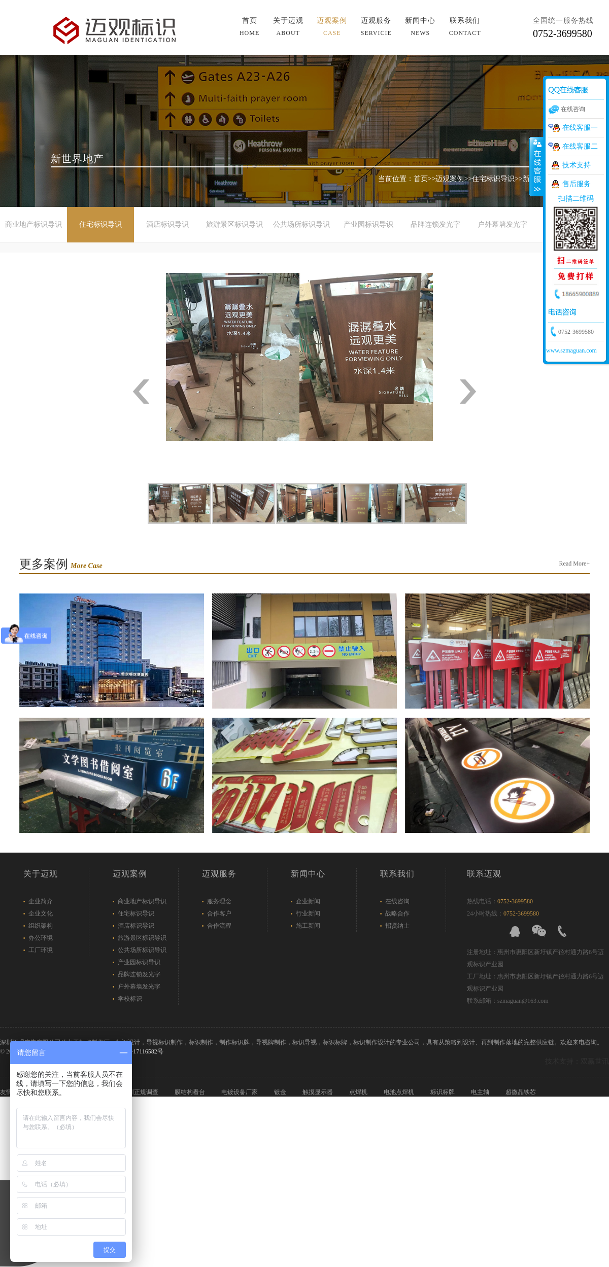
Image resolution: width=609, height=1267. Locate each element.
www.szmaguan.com (571, 350)
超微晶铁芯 (521, 1092)
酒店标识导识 (167, 224)
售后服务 (576, 184)
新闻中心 (420, 27)
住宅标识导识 (493, 179)
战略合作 (397, 913)
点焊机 (359, 1092)
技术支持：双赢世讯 (577, 1061)
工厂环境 (40, 950)
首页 (249, 27)
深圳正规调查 (141, 1092)
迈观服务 (376, 27)
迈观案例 (332, 27)
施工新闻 (308, 925)
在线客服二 (580, 146)
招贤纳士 (397, 925)
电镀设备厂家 (240, 1092)
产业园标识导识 (368, 224)
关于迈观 (288, 27)
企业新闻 (308, 901)
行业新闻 (308, 913)
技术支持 (576, 165)
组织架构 (40, 925)
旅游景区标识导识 (234, 224)
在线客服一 (580, 127)
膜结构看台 (191, 1092)
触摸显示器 (318, 1092)
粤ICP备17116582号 (137, 1051)
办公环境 (40, 937)
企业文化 (40, 913)
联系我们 (465, 27)
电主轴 (481, 1092)
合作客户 (219, 913)
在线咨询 (397, 901)
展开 (536, 167)
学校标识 (130, 998)
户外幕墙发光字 (502, 224)
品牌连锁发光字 (435, 224)
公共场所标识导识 (301, 224)
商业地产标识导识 (33, 224)
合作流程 (219, 925)
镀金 (281, 1092)
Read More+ (574, 563)
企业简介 (40, 901)
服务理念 (219, 901)
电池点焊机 (400, 1092)
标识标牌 (443, 1092)
